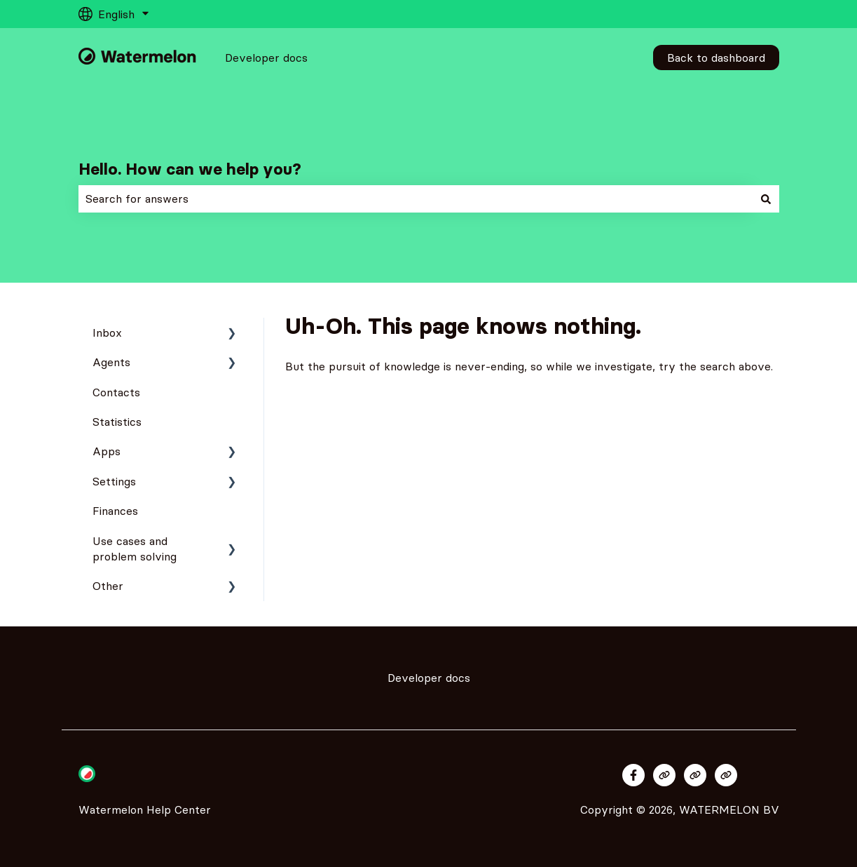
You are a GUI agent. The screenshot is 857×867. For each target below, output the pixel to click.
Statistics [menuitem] (117, 422)
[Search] (766, 198)
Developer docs (266, 58)
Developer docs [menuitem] (429, 678)
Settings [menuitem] (114, 481)
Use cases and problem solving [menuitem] (134, 548)
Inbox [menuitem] (107, 332)
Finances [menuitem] (115, 511)
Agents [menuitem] (111, 362)
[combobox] (415, 198)
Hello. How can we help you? (189, 169)
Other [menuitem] (107, 586)
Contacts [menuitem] (116, 392)
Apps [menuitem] (106, 451)
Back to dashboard (716, 58)
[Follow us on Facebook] (633, 775)
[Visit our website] (664, 775)
